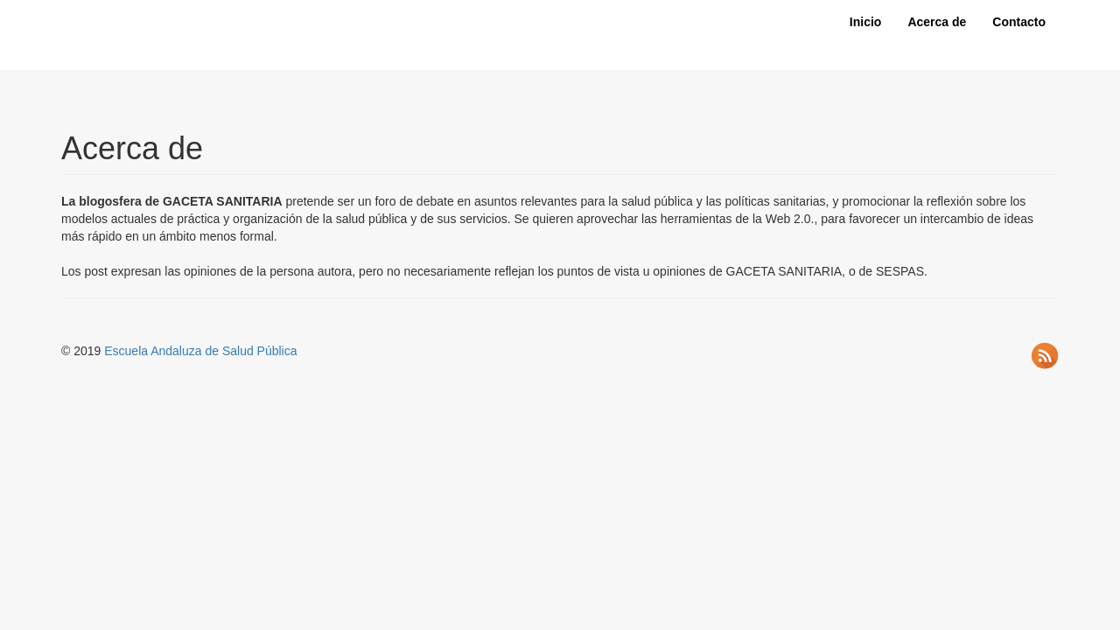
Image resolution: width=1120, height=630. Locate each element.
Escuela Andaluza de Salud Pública (200, 351)
